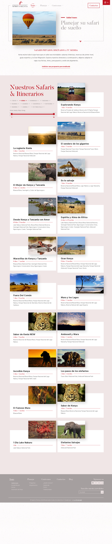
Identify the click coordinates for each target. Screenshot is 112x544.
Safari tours (14, 483)
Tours (11, 479)
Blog (71, 479)
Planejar (30, 479)
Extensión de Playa (17, 490)
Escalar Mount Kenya (15, 486)
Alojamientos (33, 485)
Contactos (61, 479)
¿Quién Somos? (48, 483)
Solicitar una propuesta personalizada (56, 66)
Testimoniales (47, 490)
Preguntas (32, 483)
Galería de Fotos (46, 486)
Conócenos (46, 479)
